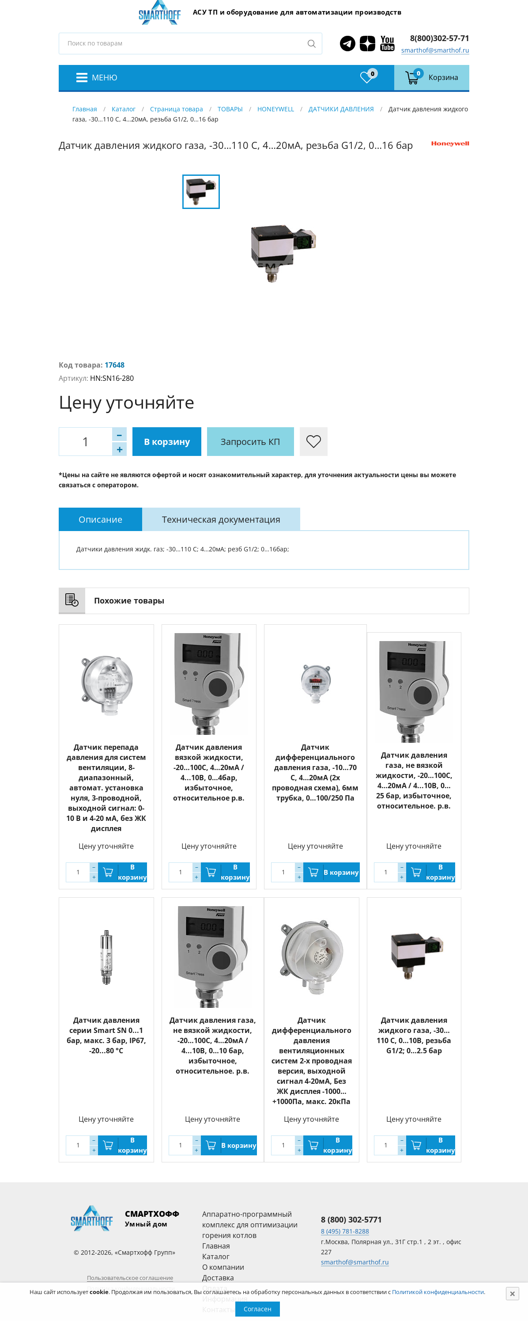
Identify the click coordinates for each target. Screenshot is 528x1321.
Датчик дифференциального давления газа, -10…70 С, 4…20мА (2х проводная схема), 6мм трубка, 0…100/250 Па (315, 772)
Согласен (258, 1309)
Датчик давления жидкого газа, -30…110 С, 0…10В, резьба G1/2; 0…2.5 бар (414, 1035)
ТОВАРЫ (230, 109)
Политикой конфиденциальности (438, 1292)
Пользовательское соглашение (130, 1278)
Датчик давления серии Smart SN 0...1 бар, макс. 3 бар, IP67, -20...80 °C (106, 1035)
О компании (223, 1267)
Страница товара (176, 109)
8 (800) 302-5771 (351, 1219)
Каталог (124, 109)
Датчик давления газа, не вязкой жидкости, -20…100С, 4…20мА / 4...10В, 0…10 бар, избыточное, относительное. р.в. (213, 1045)
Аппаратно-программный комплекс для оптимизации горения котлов (250, 1224)
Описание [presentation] (100, 519)
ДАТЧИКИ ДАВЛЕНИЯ (341, 109)
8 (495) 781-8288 (345, 1231)
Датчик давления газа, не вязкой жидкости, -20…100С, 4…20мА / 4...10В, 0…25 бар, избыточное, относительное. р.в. (414, 780)
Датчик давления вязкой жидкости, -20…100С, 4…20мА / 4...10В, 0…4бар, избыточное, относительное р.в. (209, 772)
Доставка (218, 1278)
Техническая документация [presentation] (221, 519)
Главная (84, 109)
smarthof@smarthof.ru (435, 50)
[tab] (100, 519)
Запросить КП (250, 442)
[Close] (512, 1293)
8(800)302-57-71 (439, 38)
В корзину (167, 442)
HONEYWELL (275, 109)
